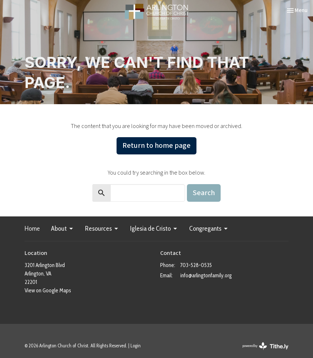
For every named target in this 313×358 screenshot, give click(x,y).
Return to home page (156, 145)
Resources (102, 228)
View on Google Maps (48, 290)
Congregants (209, 228)
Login (135, 345)
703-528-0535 (196, 265)
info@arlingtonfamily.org (206, 275)
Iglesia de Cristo (154, 228)
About (62, 228)
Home (32, 228)
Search (204, 193)
